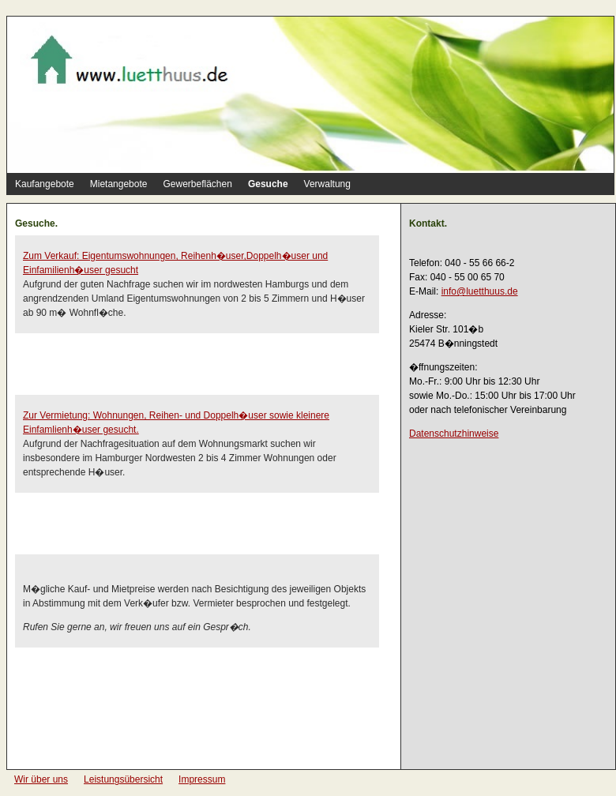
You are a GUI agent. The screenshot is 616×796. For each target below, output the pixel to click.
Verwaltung (327, 184)
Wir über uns (41, 779)
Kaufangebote (44, 184)
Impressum (201, 779)
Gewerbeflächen (197, 184)
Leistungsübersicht (123, 779)
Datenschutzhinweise (453, 433)
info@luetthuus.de (479, 291)
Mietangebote (119, 184)
